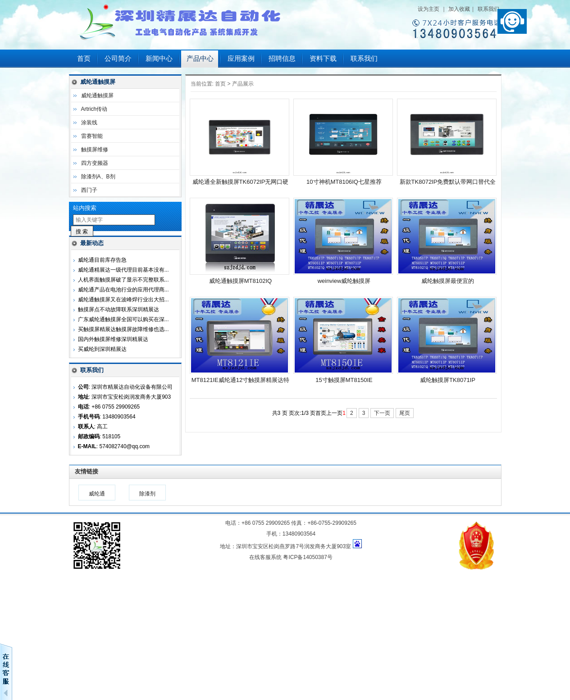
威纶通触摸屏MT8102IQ (240, 280)
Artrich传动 (94, 109)
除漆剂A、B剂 (98, 176)
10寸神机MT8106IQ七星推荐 (344, 181)
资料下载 (323, 58)
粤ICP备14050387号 (307, 557)
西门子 (89, 190)
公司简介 (118, 58)
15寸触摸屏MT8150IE (343, 380)
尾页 (404, 413)
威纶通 (97, 494)
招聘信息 (282, 58)
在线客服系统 (265, 557)
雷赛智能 (92, 136)
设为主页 (428, 9)
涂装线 (89, 122)
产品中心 (200, 58)
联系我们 (488, 9)
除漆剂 (147, 494)
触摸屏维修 (94, 149)
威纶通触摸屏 (97, 95)
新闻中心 (159, 58)
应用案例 (241, 58)
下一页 (382, 413)
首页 (84, 58)
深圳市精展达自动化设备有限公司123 (181, 25)
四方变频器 (94, 163)
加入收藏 (459, 9)
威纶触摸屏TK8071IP (447, 380)
